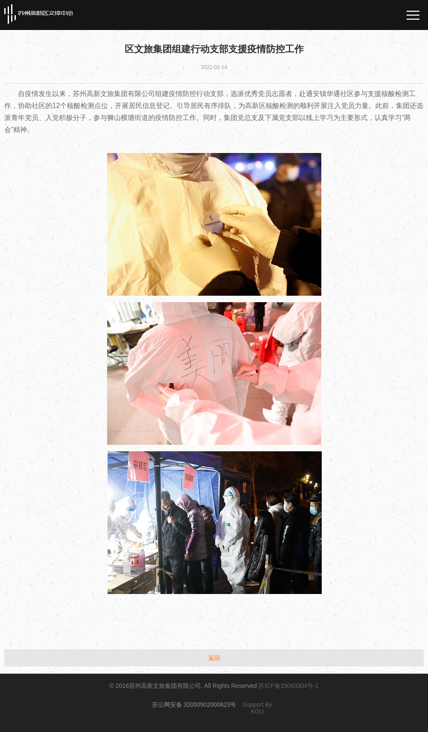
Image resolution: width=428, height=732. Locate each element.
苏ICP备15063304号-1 (288, 685)
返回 (214, 657)
